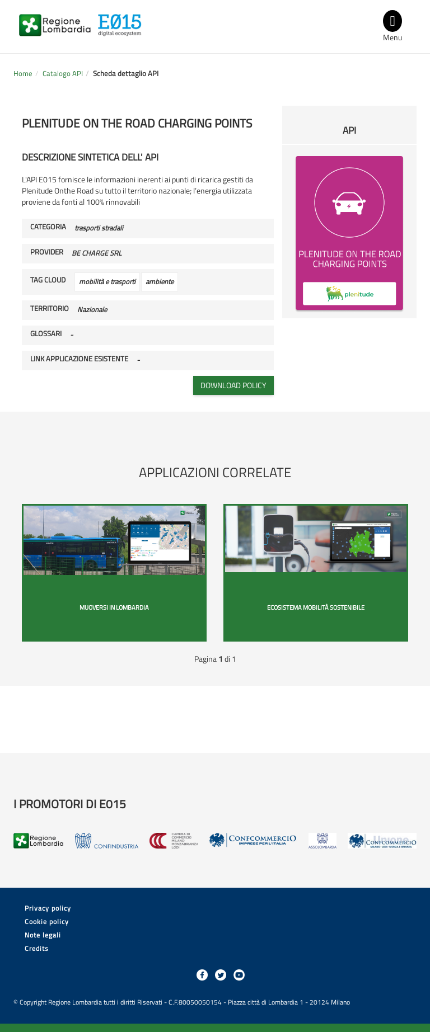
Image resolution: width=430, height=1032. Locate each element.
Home (22, 73)
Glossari (46, 334)
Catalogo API (63, 73)
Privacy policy (48, 908)
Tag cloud (48, 280)
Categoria (48, 227)
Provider (46, 252)
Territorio (49, 309)
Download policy (233, 385)
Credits (37, 948)
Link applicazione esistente (79, 359)
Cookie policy (47, 921)
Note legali (43, 935)
